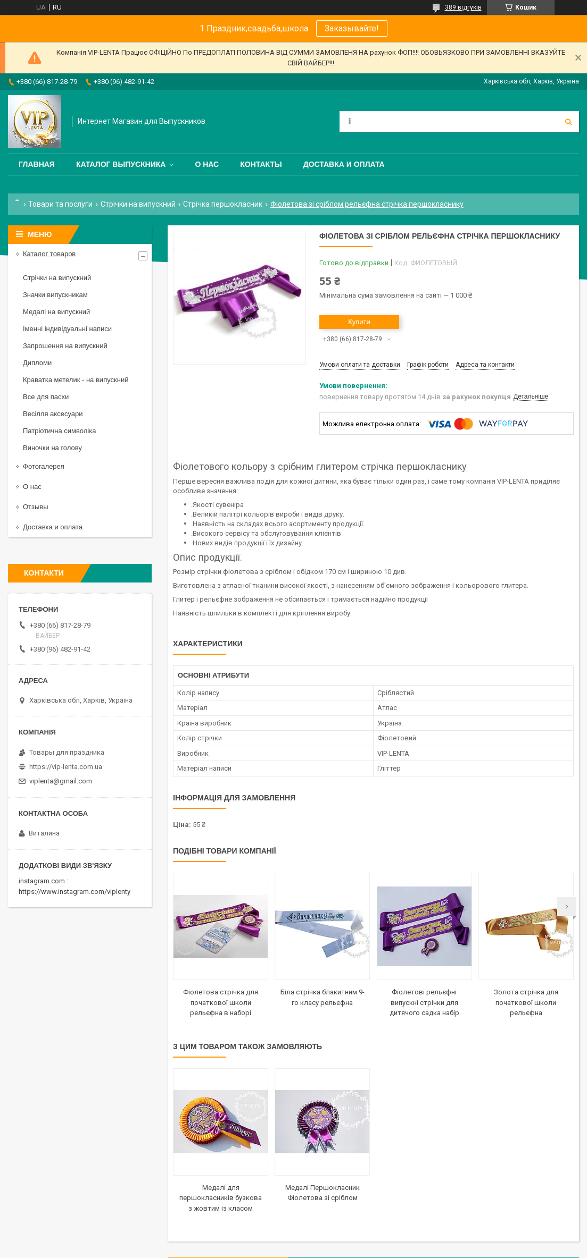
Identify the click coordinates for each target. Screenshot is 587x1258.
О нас (207, 164)
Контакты (261, 164)
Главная (37, 164)
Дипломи (37, 363)
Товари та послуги (60, 204)
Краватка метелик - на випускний (75, 380)
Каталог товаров (49, 254)
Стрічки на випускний (138, 204)
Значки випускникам (55, 295)
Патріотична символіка (59, 431)
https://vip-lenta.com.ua (65, 767)
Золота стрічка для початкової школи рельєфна (526, 1002)
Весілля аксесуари (52, 414)
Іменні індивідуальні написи (67, 329)
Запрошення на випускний (65, 346)
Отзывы (35, 507)
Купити (359, 322)
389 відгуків (463, 7)
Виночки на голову (52, 448)
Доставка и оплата (344, 164)
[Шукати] (568, 121)
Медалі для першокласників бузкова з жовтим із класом (220, 1198)
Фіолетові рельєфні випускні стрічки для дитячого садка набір (424, 1002)
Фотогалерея (43, 466)
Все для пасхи (46, 397)
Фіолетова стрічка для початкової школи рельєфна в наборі (220, 1002)
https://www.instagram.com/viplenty (74, 892)
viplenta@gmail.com (60, 781)
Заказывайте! (352, 28)
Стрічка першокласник (222, 204)
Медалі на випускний (56, 312)
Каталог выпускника (121, 164)
